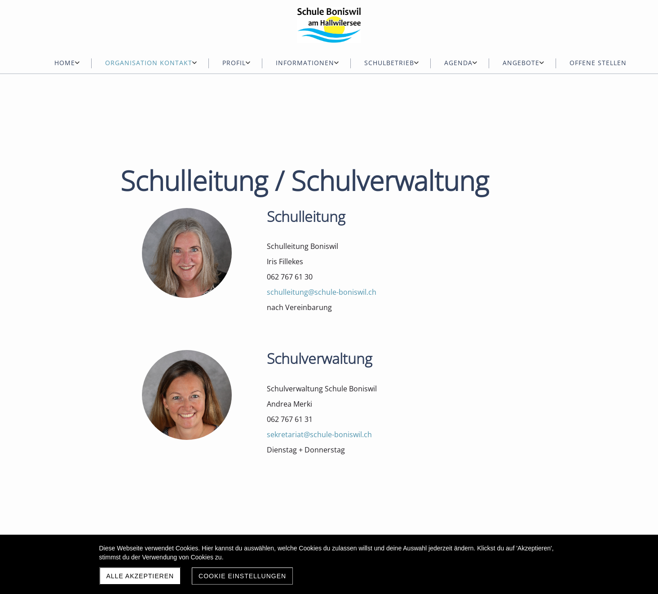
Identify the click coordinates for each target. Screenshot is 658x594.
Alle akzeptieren (140, 576)
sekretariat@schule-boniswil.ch (319, 434)
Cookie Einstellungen (242, 576)
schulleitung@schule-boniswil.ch (321, 292)
